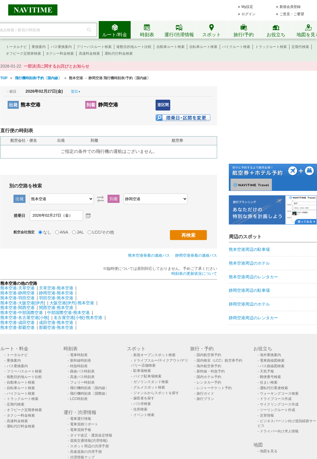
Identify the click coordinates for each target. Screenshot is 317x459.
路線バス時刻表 (82, 371)
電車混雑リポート (84, 424)
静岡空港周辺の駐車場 (249, 290)
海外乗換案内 (270, 355)
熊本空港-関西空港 (17, 307)
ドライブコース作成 (276, 399)
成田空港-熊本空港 (56, 322)
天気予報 (267, 371)
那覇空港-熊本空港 (56, 327)
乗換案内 (39, 47)
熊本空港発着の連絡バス (149, 255)
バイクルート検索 (236, 47)
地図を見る (268, 451)
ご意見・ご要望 (291, 14)
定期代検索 (300, 47)
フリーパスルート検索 (94, 47)
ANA (64, 232)
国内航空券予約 (209, 355)
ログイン (248, 14)
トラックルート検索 (271, 47)
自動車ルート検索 (170, 47)
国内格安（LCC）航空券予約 (219, 360)
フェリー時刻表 (82, 382)
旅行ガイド (205, 393)
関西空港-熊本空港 (56, 307)
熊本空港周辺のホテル (249, 263)
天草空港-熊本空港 (56, 288)
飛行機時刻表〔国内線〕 (89, 388)
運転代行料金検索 (119, 53)
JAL (80, 232)
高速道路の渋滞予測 (86, 452)
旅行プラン (205, 399)
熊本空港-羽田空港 (17, 298)
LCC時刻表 (79, 399)
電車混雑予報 (80, 430)
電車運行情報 (80, 419)
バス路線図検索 (272, 366)
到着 (90, 104)
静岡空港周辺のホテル (249, 304)
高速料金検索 (89, 53)
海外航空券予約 (209, 366)
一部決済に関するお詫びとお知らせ (56, 66)
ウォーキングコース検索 (279, 393)
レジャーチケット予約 (214, 388)
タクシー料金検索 (60, 53)
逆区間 (163, 105)
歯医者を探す (143, 398)
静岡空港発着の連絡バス (196, 255)
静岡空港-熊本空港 (56, 293)
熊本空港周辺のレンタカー (253, 277)
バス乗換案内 (61, 47)
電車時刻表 (79, 355)
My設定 (247, 7)
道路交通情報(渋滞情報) (89, 441)
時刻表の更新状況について (194, 273)
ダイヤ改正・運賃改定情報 (91, 435)
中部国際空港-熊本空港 (68, 312)
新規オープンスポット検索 (154, 355)
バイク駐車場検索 (147, 376)
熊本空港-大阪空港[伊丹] (22, 303)
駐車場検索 (142, 371)
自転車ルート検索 (203, 47)
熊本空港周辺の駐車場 (249, 249)
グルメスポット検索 (149, 387)
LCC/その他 (103, 232)
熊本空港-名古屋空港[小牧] (24, 317)
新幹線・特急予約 (211, 371)
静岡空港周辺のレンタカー (253, 317)
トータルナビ (16, 47)
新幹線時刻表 (80, 360)
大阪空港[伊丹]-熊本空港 (72, 303)
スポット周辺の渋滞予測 (89, 446)
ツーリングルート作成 (277, 410)
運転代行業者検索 (274, 388)
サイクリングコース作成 (279, 404)
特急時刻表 (79, 366)
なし (47, 232)
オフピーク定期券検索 (23, 53)
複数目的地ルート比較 (133, 47)
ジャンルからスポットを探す (156, 393)
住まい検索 (268, 382)
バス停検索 (142, 404)
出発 (13, 104)
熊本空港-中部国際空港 (21, 312)
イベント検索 (143, 415)
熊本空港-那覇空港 (17, 327)
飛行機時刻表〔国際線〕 (89, 393)
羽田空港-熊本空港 (56, 298)
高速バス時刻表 (82, 377)
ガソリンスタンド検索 (150, 382)
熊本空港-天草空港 (17, 288)
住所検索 (140, 409)
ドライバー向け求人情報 (279, 431)
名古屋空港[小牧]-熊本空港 (78, 317)
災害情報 (267, 415)
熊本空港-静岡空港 (17, 293)
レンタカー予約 (209, 382)
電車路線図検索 (272, 360)
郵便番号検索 (270, 377)
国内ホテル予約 (209, 377)
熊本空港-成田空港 (17, 322)
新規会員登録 (290, 7)
